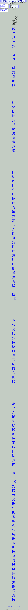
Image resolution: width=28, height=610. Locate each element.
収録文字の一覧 (2, 5)
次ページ (18, 606)
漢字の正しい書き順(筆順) (3, 9)
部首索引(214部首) (2, 6)
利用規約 (1, 7)
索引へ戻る (10, 606)
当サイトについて (2, 4)
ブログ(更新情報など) (3, 10)
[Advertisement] (16, 12)
